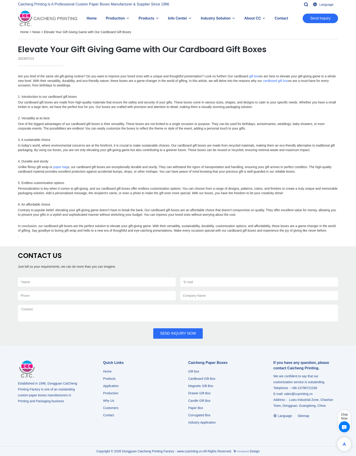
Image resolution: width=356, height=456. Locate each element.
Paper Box (195, 408)
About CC (252, 18)
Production (115, 18)
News (36, 32)
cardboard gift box (275, 81)
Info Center (177, 18)
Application (111, 386)
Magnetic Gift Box (200, 386)
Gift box (193, 371)
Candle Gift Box (199, 400)
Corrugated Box (199, 415)
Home (91, 18)
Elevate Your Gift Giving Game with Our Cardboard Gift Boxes (87, 32)
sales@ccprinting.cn (298, 394)
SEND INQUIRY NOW (178, 333)
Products (146, 18)
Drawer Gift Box (199, 393)
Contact (281, 18)
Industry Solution (216, 18)
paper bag (60, 167)
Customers (111, 408)
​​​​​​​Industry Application (202, 422)
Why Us (108, 400)
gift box (254, 76)
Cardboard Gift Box (201, 378)
